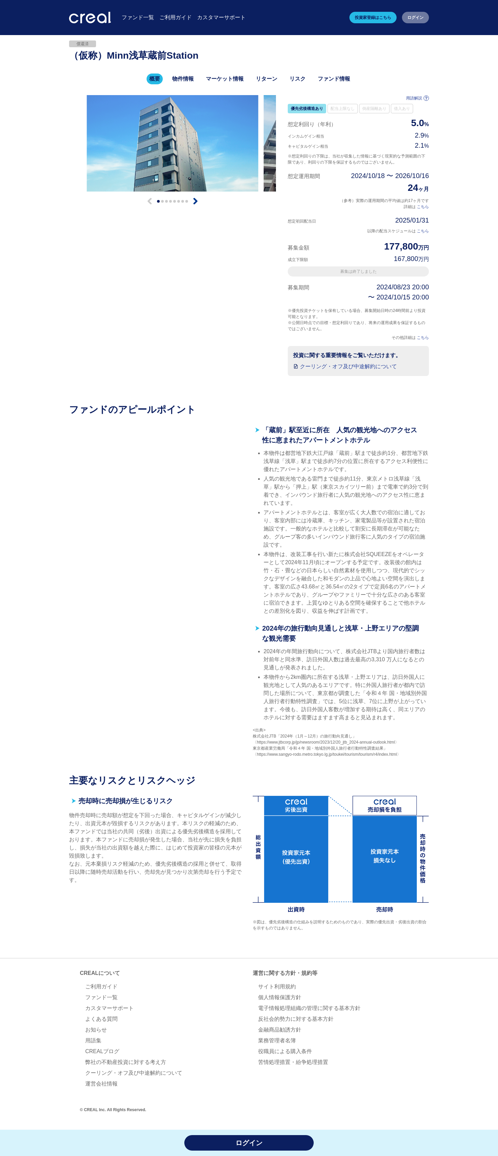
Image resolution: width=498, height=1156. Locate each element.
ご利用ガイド (101, 986)
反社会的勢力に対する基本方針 (296, 1019)
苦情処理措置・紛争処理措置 (293, 1062)
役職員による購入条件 (285, 1051)
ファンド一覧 (101, 997)
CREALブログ (102, 1051)
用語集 (93, 1040)
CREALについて (100, 973)
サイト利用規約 (277, 986)
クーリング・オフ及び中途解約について (348, 366)
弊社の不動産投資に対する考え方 (125, 1062)
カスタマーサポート (109, 1008)
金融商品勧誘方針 (279, 1030)
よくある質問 (101, 1019)
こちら (423, 206)
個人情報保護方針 (279, 997)
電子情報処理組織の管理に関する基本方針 (309, 1008)
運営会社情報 (101, 1084)
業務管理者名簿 (277, 1040)
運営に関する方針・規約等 (285, 973)
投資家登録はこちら (373, 17)
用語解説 (417, 98)
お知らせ (96, 1030)
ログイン (415, 17)
